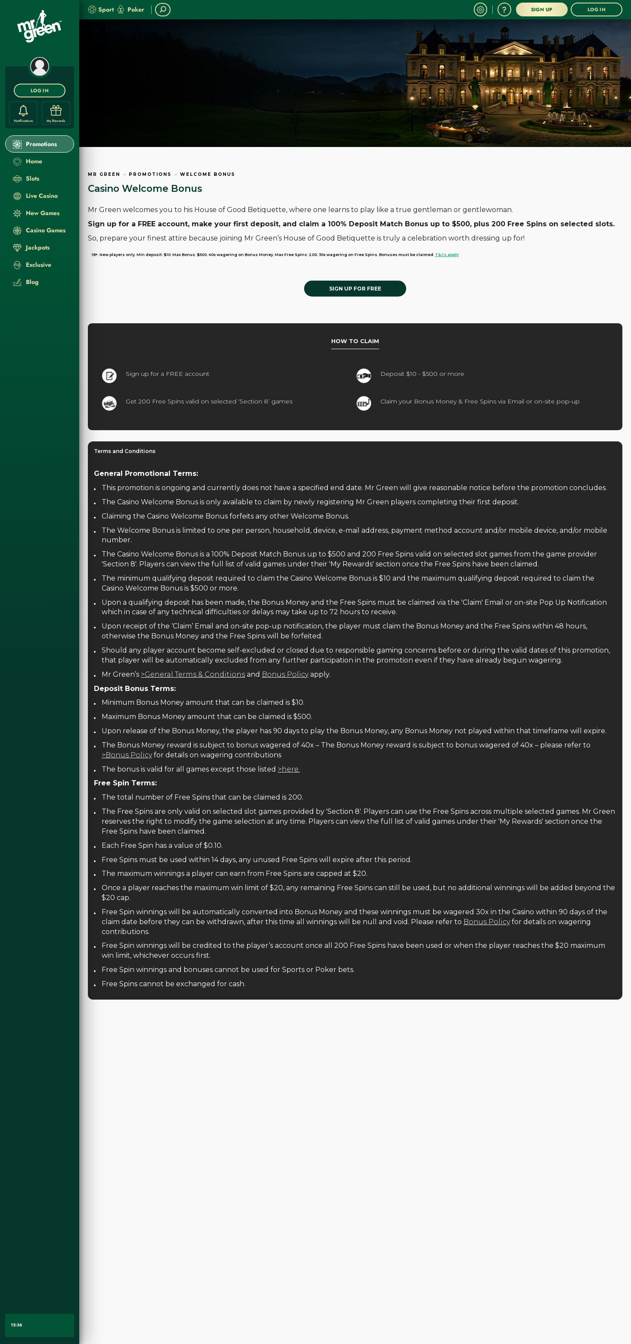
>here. (289, 769)
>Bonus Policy (127, 755)
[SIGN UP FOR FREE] (355, 289)
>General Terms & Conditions (193, 674)
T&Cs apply (447, 254)
